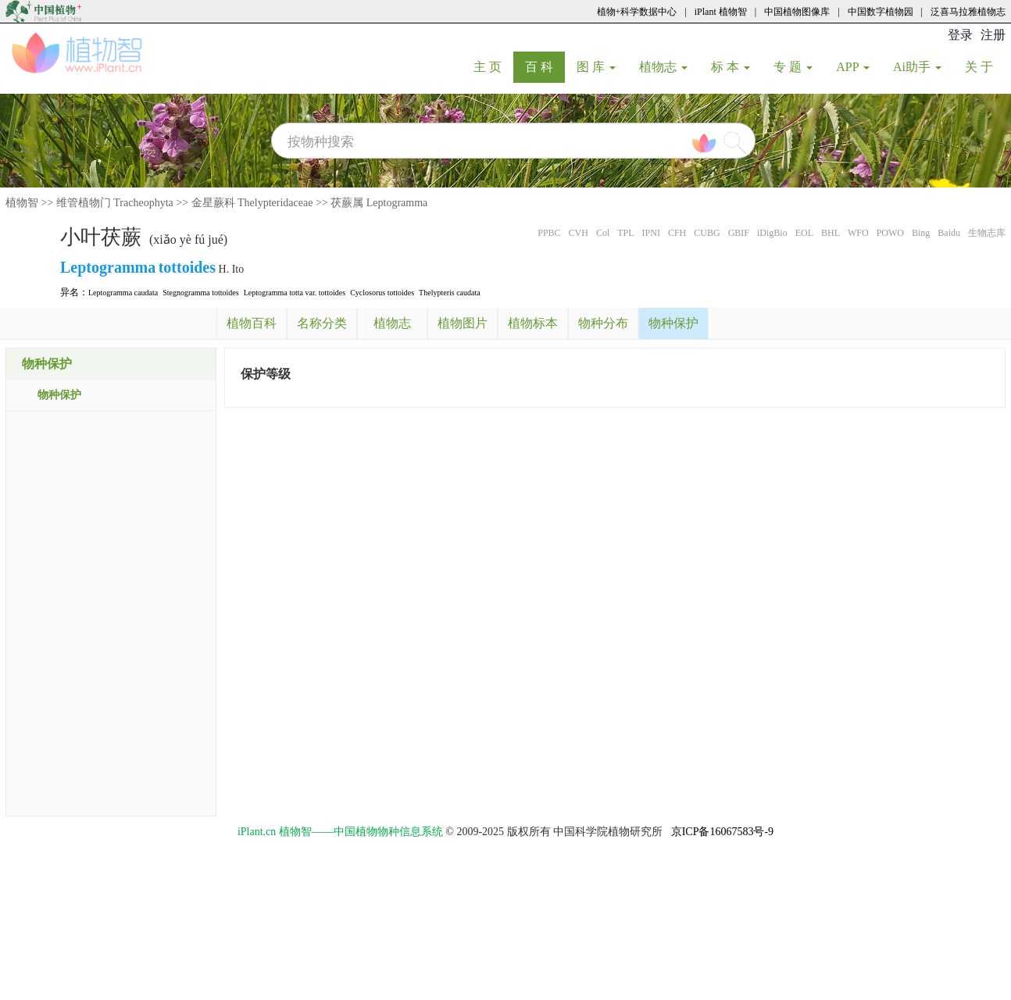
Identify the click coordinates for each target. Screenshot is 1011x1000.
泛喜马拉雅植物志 (968, 11)
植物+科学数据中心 (637, 11)
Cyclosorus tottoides (382, 292)
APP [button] (853, 66)
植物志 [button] (663, 66)
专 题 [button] (793, 66)
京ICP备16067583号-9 (722, 832)
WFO (858, 232)
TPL (625, 232)
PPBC (549, 232)
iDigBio (772, 232)
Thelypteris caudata (449, 292)
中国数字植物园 (880, 11)
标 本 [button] (730, 66)
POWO (890, 232)
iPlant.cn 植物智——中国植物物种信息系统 (340, 832)
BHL (830, 232)
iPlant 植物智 (721, 11)
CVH (578, 232)
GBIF (738, 232)
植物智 (21, 203)
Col (602, 232)
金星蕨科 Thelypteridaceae (252, 203)
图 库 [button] (596, 66)
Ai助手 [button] (917, 66)
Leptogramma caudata (123, 292)
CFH (677, 232)
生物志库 (987, 232)
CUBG (707, 232)
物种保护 (59, 395)
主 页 (493, 66)
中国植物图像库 (797, 11)
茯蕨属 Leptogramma (378, 203)
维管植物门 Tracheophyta (114, 203)
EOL (804, 232)
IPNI (651, 232)
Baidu (949, 232)
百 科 (545, 66)
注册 (993, 34)
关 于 (985, 66)
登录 (960, 34)
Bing (921, 232)
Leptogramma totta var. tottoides (295, 292)
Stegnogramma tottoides (201, 292)
